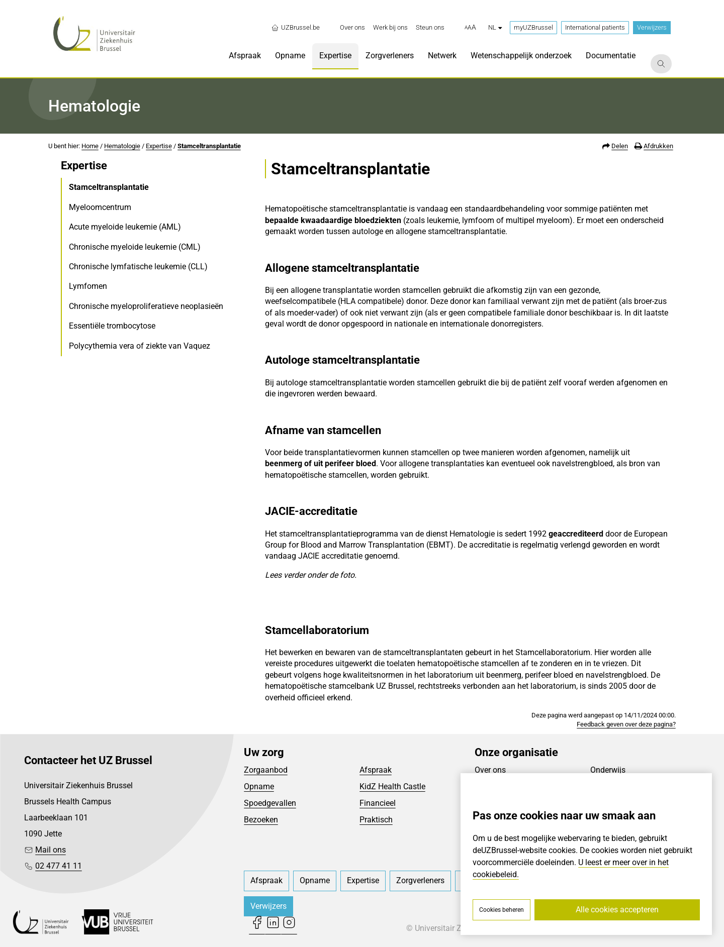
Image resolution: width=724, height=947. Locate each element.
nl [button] (495, 27)
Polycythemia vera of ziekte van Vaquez (139, 346)
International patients (595, 27)
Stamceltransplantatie (209, 146)
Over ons (490, 770)
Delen (619, 146)
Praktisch (376, 819)
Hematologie (122, 146)
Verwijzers (652, 27)
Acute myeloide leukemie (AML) (125, 227)
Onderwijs (607, 770)
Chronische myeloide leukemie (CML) (135, 247)
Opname (259, 786)
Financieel (377, 803)
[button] (470, 28)
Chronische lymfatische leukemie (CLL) (138, 266)
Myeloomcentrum (100, 207)
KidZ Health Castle (392, 786)
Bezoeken (261, 819)
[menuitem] (352, 27)
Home (90, 146)
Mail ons (50, 850)
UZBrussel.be (295, 28)
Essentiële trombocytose (112, 326)
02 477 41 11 (58, 866)
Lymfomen (88, 286)
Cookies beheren (501, 909)
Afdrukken (658, 146)
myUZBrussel (533, 27)
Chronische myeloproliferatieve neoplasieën (146, 306)
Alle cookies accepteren (617, 909)
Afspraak (375, 770)
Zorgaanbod (266, 770)
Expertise (159, 146)
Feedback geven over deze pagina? (626, 724)
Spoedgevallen (270, 803)
